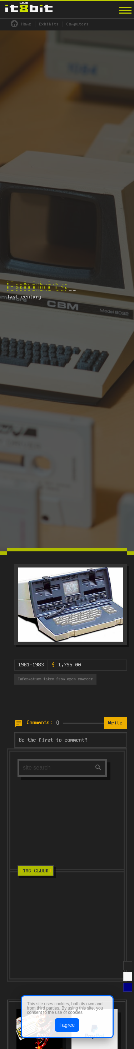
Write (115, 723)
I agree (67, 1025)
